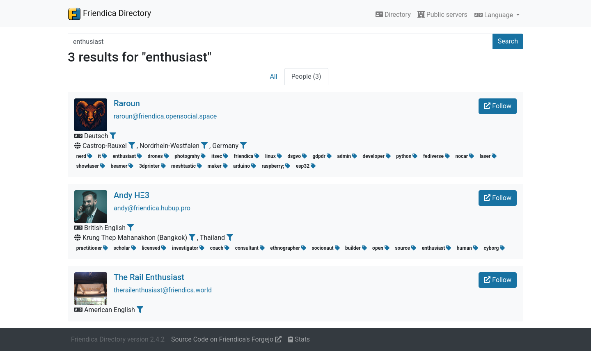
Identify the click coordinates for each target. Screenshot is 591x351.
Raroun (127, 103)
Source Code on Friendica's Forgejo (226, 339)
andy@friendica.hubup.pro (152, 208)
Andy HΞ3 (131, 195)
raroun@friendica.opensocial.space (165, 116)
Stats (299, 339)
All (273, 76)
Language (494, 15)
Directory (393, 14)
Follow (497, 106)
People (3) (306, 76)
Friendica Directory (109, 13)
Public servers (442, 14)
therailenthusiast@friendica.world (163, 290)
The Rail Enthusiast (149, 277)
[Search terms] (280, 41)
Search (508, 41)
